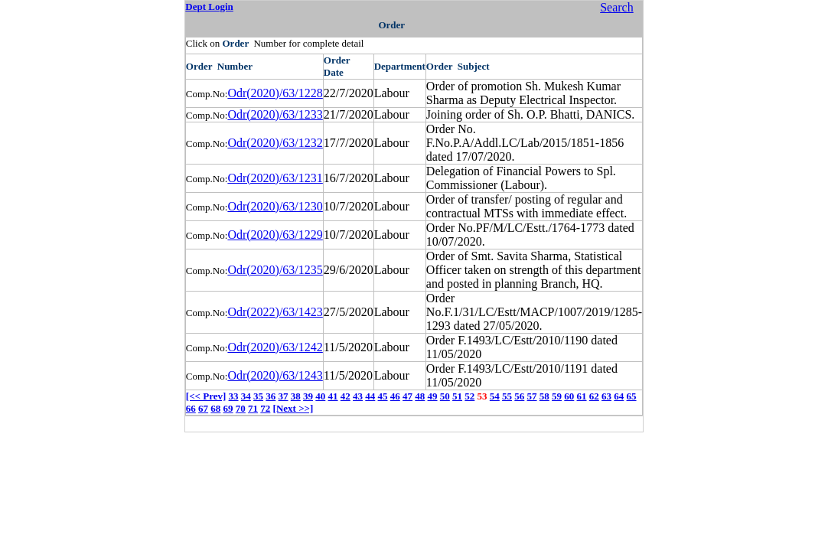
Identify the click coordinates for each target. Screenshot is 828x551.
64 (619, 396)
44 (370, 396)
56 (519, 396)
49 (433, 396)
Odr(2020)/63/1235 (274, 269)
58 (544, 396)
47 (407, 396)
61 (582, 396)
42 (345, 396)
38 (296, 396)
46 (395, 396)
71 (253, 408)
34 (246, 396)
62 (594, 396)
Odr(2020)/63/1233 (274, 114)
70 (241, 408)
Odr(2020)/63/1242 (274, 347)
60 (569, 396)
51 (457, 396)
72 (265, 408)
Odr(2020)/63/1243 (274, 375)
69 (228, 408)
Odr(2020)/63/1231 (274, 177)
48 (420, 396)
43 (358, 396)
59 (557, 396)
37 (283, 396)
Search (617, 7)
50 (445, 396)
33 (234, 396)
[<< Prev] (206, 396)
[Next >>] (293, 408)
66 (191, 408)
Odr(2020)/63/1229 (274, 234)
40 (320, 396)
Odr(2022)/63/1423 (274, 311)
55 (507, 396)
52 (469, 396)
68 (215, 408)
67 (203, 408)
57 (532, 396)
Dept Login (209, 6)
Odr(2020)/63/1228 (274, 92)
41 (333, 396)
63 (606, 396)
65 (632, 396)
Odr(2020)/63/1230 (274, 206)
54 (495, 396)
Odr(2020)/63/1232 (274, 142)
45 (383, 396)
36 (270, 396)
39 (308, 396)
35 (258, 396)
